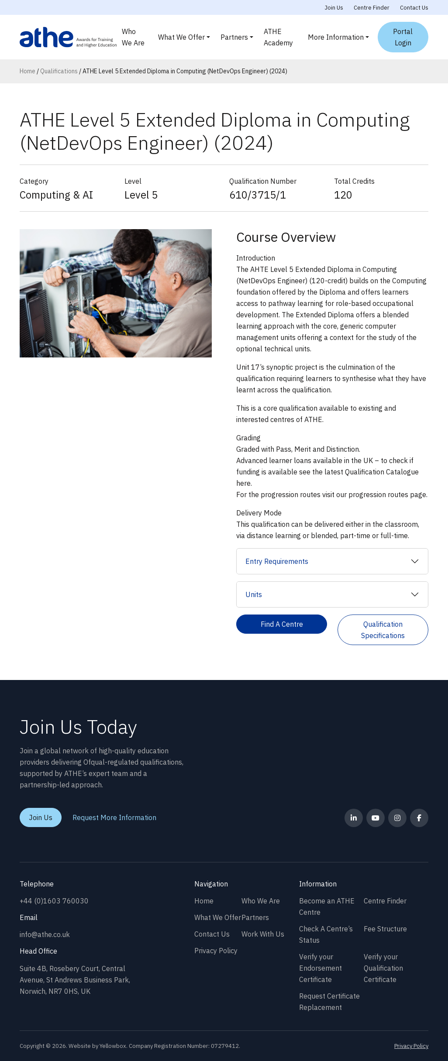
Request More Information (114, 817)
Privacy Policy (216, 950)
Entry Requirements (276, 561)
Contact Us (414, 7)
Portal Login (403, 37)
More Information (336, 37)
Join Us (334, 7)
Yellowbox (113, 1046)
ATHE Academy (278, 37)
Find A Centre (282, 624)
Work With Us (262, 934)
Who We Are (133, 37)
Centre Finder (371, 7)
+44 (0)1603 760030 (54, 900)
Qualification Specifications (383, 630)
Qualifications (59, 71)
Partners (234, 37)
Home (27, 71)
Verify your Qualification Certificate (383, 968)
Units (253, 594)
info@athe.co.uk (45, 934)
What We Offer (181, 37)
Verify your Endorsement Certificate (320, 968)
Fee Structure (385, 928)
